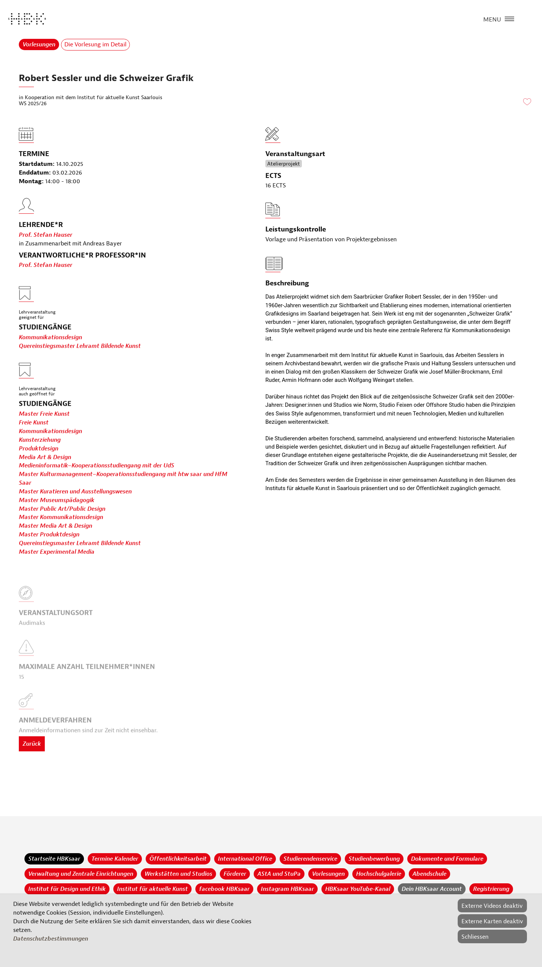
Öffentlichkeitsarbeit (178, 859)
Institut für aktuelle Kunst (152, 889)
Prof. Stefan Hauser (45, 252)
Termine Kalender (114, 859)
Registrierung (491, 889)
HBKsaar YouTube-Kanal (357, 889)
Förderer (235, 874)
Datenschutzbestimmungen (50, 938)
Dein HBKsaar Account (432, 889)
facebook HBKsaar (224, 889)
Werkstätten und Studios (178, 874)
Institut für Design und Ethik (67, 889)
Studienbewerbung (374, 859)
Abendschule (429, 874)
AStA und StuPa (279, 874)
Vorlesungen (39, 44)
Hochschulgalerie (378, 874)
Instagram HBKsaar (287, 889)
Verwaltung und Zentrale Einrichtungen (80, 874)
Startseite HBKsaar (54, 859)
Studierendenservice (310, 859)
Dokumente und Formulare (447, 859)
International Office (245, 859)
